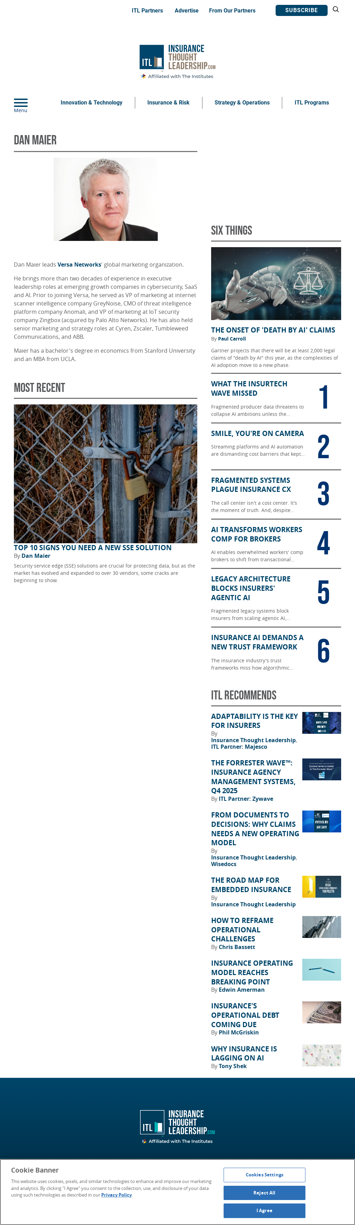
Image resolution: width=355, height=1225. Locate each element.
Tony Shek (233, 1066)
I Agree (264, 1210)
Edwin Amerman (242, 989)
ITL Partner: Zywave (246, 799)
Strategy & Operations (242, 102)
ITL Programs (312, 102)
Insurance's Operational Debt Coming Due (245, 1015)
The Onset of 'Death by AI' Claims (273, 330)
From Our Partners (232, 10)
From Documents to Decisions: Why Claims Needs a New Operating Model (255, 829)
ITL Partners (147, 10)
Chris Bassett (237, 947)
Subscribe (301, 10)
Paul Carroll (232, 338)
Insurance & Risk (168, 102)
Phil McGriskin (239, 1032)
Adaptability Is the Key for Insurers (254, 721)
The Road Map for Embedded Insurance (251, 885)
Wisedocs (223, 864)
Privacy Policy (116, 1195)
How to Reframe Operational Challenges (242, 929)
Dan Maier (35, 556)
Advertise (187, 10)
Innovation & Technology (91, 102)
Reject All (264, 1193)
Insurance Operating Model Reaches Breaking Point (252, 972)
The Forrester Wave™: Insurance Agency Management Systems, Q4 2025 (253, 776)
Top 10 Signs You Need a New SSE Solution (93, 547)
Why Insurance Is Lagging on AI (244, 1053)
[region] (177, 1192)
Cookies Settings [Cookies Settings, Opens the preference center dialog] (264, 1175)
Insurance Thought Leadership (254, 740)
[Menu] (31, 102)
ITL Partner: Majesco (239, 746)
